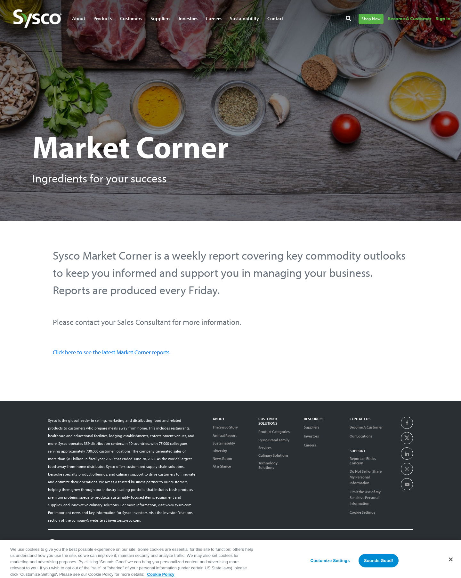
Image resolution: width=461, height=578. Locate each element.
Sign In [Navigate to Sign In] (443, 18)
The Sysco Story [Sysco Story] (225, 427)
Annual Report (225, 435)
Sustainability (224, 443)
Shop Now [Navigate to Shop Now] (371, 18)
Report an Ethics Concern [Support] (363, 460)
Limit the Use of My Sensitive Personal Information (365, 497)
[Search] (349, 19)
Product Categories (274, 431)
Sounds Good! (378, 563)
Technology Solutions (268, 465)
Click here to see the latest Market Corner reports (111, 352)
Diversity (220, 451)
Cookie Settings (362, 512)
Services (264, 448)
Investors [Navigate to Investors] (188, 18)
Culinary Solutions (273, 455)
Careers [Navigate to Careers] (214, 18)
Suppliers (311, 427)
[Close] (451, 563)
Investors (311, 436)
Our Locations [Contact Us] (361, 436)
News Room (222, 458)
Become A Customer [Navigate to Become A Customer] (410, 18)
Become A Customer (366, 427)
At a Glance (222, 466)
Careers (310, 445)
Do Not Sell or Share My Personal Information (366, 477)
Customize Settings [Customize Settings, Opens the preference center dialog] (330, 563)
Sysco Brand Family (273, 440)
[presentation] (407, 423)
